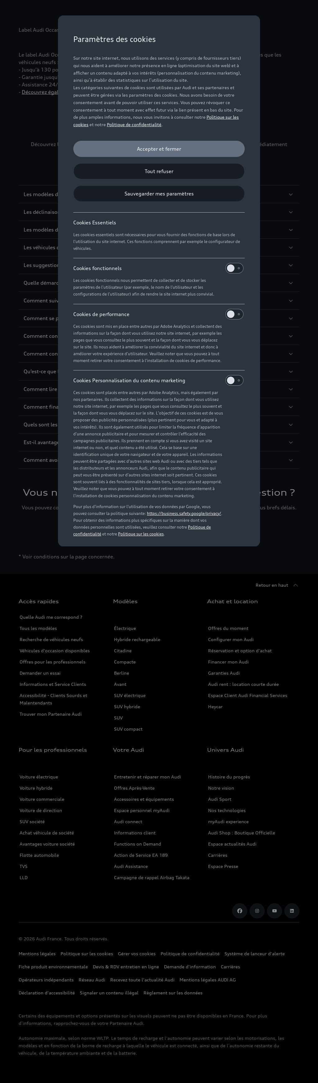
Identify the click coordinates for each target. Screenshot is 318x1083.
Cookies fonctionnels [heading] (158, 268)
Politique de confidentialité (134, 124)
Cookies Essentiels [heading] (94, 222)
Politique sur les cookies (141, 533)
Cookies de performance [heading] (158, 314)
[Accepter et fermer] (159, 149)
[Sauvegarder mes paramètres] (159, 194)
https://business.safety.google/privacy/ (184, 513)
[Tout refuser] (159, 171)
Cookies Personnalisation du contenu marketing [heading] (158, 380)
